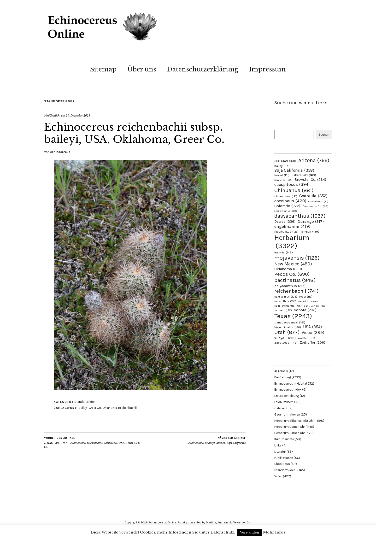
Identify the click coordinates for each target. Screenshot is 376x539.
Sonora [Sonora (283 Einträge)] (305, 310)
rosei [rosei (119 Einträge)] (305, 296)
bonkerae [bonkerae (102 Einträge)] (283, 180)
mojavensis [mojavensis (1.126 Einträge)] (297, 257)
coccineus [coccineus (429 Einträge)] (290, 201)
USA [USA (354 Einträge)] (312, 326)
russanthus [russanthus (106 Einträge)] (285, 301)
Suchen (323, 134)
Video (278, 476)
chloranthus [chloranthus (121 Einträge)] (285, 196)
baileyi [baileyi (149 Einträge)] (283, 166)
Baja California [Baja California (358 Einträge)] (294, 170)
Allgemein (281, 371)
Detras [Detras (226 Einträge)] (284, 221)
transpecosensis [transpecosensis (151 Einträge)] (289, 322)
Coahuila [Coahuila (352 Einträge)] (313, 195)
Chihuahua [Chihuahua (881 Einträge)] (293, 190)
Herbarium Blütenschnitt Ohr (294, 420)
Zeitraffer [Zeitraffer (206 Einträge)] (312, 342)
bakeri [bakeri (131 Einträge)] (281, 175)
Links (278, 445)
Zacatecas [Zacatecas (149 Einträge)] (286, 342)
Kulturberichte (284, 439)
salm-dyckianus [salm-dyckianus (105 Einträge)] (288, 305)
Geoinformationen (287, 414)
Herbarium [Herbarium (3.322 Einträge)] (291, 242)
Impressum (267, 69)
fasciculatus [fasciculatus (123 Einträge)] (286, 231)
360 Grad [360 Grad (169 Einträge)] (285, 161)
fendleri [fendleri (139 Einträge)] (310, 231)
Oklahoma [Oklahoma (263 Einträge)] (288, 269)
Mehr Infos (274, 532)
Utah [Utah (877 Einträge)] (287, 332)
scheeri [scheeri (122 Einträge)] (283, 310)
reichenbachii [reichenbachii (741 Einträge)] (296, 291)
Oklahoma (110, 408)
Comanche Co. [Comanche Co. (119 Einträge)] (315, 206)
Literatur (280, 451)
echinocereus (60, 152)
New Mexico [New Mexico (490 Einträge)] (293, 264)
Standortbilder (59, 101)
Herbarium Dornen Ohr (289, 426)
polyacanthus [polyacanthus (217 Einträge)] (290, 286)
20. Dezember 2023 (78, 115)
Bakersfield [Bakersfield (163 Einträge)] (304, 175)
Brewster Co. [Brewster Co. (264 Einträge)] (310, 179)
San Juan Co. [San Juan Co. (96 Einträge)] (314, 305)
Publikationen (283, 458)
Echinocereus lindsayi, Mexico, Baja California (217, 440)
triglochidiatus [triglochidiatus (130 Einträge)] (287, 327)
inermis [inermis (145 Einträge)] (283, 252)
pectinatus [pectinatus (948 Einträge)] (295, 280)
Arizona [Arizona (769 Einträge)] (313, 160)
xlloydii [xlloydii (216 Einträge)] (285, 338)
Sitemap (103, 69)
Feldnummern (284, 402)
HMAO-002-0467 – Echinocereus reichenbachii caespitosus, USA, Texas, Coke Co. (94, 442)
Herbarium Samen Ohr (289, 433)
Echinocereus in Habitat (290, 383)
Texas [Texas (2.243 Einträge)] (293, 316)
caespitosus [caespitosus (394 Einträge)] (292, 184)
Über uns (141, 69)
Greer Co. (95, 408)
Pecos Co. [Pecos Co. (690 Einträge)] (292, 274)
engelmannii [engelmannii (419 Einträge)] (292, 226)
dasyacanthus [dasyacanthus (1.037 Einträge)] (300, 216)
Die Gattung (282, 377)
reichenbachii (127, 408)
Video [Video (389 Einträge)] (313, 332)
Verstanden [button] (249, 532)
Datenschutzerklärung (202, 69)
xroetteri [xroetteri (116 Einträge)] (306, 338)
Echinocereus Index (287, 389)
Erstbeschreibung (286, 396)
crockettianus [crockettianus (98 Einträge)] (285, 210)
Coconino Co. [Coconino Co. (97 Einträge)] (318, 201)
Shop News (282, 464)
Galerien (280, 408)
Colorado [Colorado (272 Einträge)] (287, 206)
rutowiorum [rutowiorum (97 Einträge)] (308, 301)
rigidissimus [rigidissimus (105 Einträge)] (285, 296)
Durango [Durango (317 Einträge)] (311, 221)
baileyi (83, 408)
